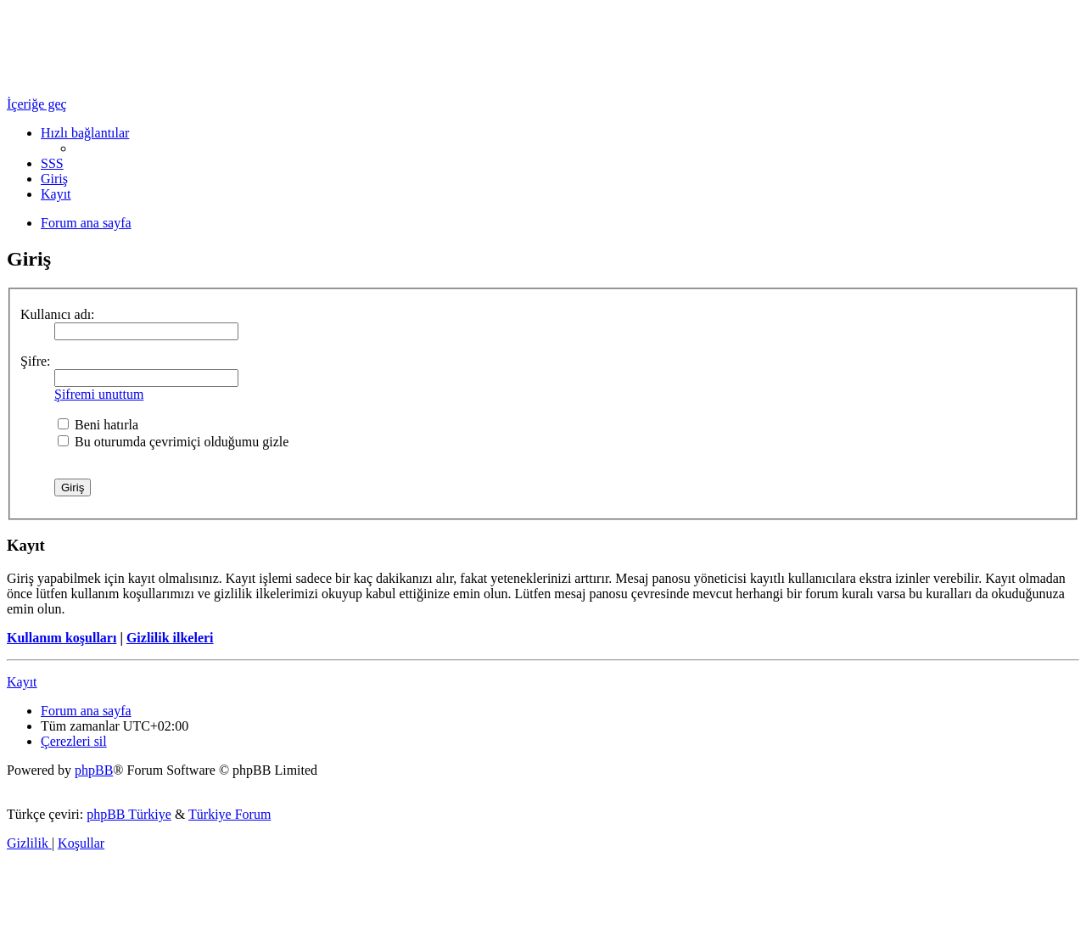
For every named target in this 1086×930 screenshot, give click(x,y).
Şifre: (35, 361)
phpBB (94, 770)
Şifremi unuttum (98, 394)
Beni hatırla (98, 424)
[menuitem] (52, 163)
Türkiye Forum (229, 814)
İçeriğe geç (37, 104)
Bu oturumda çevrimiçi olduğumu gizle (173, 441)
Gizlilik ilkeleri (170, 637)
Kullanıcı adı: (57, 314)
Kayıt (22, 682)
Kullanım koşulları (61, 637)
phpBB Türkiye (129, 814)
